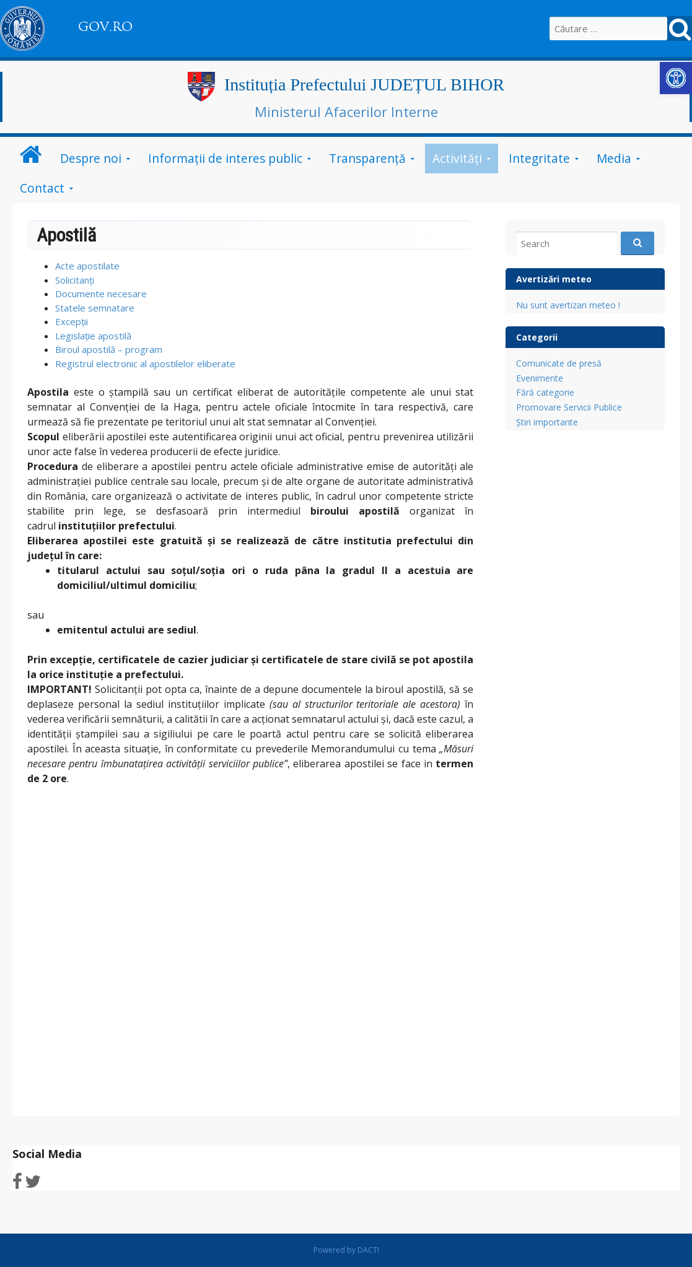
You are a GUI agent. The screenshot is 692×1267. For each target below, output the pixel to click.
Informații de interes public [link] (225, 158)
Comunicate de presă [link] (559, 363)
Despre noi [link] (90, 158)
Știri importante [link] (547, 422)
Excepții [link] (71, 321)
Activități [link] (457, 158)
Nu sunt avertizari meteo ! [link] (568, 305)
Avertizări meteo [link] (554, 279)
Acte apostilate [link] (87, 265)
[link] (676, 78)
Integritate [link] (539, 158)
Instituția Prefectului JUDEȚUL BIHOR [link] (364, 84)
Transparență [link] (367, 158)
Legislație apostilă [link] (93, 335)
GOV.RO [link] (105, 27)
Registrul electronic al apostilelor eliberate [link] (145, 363)
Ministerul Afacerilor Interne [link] (346, 111)
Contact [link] (42, 188)
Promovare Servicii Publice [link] (569, 407)
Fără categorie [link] (545, 392)
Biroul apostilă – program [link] (108, 349)
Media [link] (614, 158)
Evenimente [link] (539, 378)
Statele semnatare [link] (94, 308)
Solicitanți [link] (74, 280)
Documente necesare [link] (101, 293)
